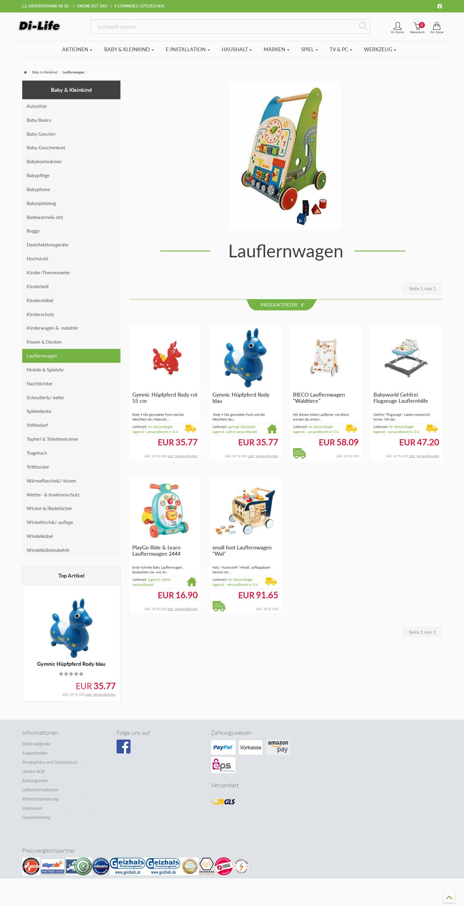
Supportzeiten (35, 756)
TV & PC (341, 52)
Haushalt (237, 52)
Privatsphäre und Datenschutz (49, 765)
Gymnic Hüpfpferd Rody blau (71, 667)
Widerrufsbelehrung (40, 802)
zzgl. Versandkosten (101, 697)
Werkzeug (380, 52)
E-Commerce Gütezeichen (139, 6)
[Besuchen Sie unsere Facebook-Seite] (123, 750)
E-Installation (188, 52)
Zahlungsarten (35, 783)
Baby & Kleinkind (129, 52)
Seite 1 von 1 (422, 291)
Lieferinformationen (40, 793)
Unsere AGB (33, 774)
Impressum (32, 811)
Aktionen (77, 52)
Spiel (309, 52)
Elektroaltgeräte (36, 747)
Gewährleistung (36, 820)
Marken (276, 52)
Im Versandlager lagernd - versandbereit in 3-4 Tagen (155, 435)
